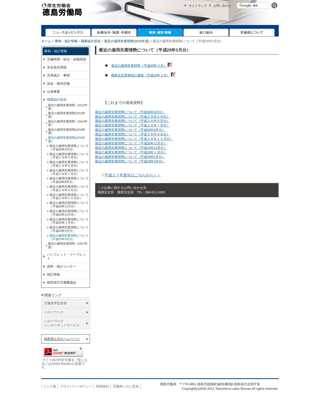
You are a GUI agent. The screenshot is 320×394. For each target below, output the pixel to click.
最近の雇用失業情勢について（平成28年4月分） (130, 112)
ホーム (46, 41)
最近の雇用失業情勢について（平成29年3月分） (130, 161)
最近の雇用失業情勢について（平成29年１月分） (131, 152)
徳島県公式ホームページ (62, 339)
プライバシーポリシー (76, 386)
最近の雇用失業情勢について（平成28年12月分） (131, 148)
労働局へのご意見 (126, 386)
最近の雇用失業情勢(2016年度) (126, 41)
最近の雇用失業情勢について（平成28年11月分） (131, 143)
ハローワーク (54, 312)
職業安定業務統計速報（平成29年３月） (140, 75)
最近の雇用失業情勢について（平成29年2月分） (130, 157)
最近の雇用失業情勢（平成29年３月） (139, 65)
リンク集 (49, 386)
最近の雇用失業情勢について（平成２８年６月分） (132, 121)
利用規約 (102, 386)
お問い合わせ (222, 5)
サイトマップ (198, 5)
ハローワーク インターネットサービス (62, 323)
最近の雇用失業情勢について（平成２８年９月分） (132, 134)
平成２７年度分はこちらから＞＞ (132, 175)
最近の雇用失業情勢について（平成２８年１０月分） (134, 139)
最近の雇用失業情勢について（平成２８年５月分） (132, 116)
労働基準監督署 (55, 303)
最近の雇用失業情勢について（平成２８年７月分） (132, 125)
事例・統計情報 (66, 41)
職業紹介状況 (90, 41)
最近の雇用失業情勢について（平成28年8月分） (130, 130)
